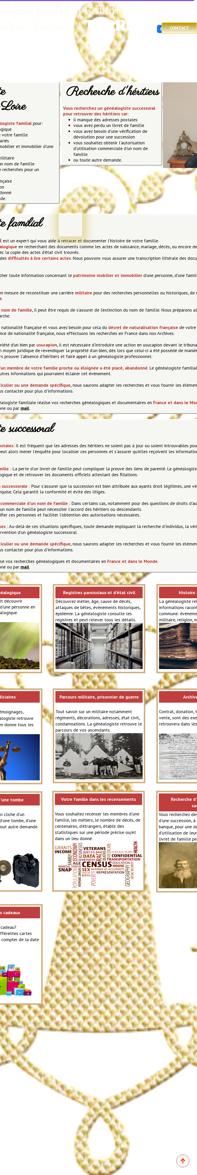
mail (25, 408)
